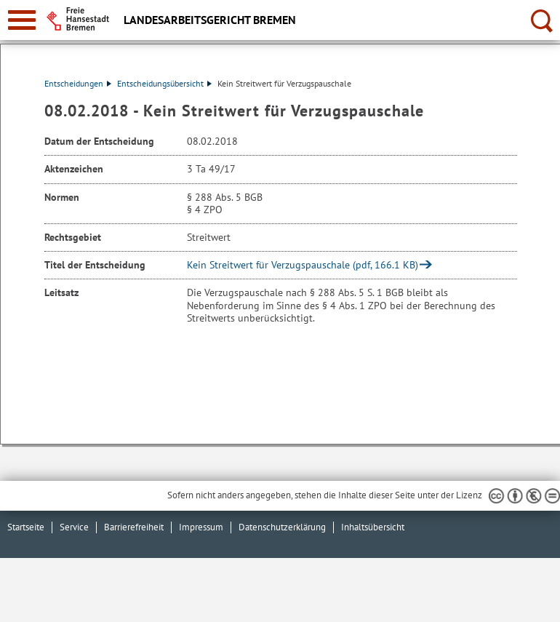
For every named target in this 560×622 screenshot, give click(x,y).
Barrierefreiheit (134, 527)
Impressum (201, 527)
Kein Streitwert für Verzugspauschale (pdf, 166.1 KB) (302, 264)
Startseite (25, 527)
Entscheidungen (77, 83)
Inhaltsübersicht (372, 527)
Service (74, 527)
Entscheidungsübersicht (164, 83)
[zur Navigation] (22, 20)
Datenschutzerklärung (282, 527)
